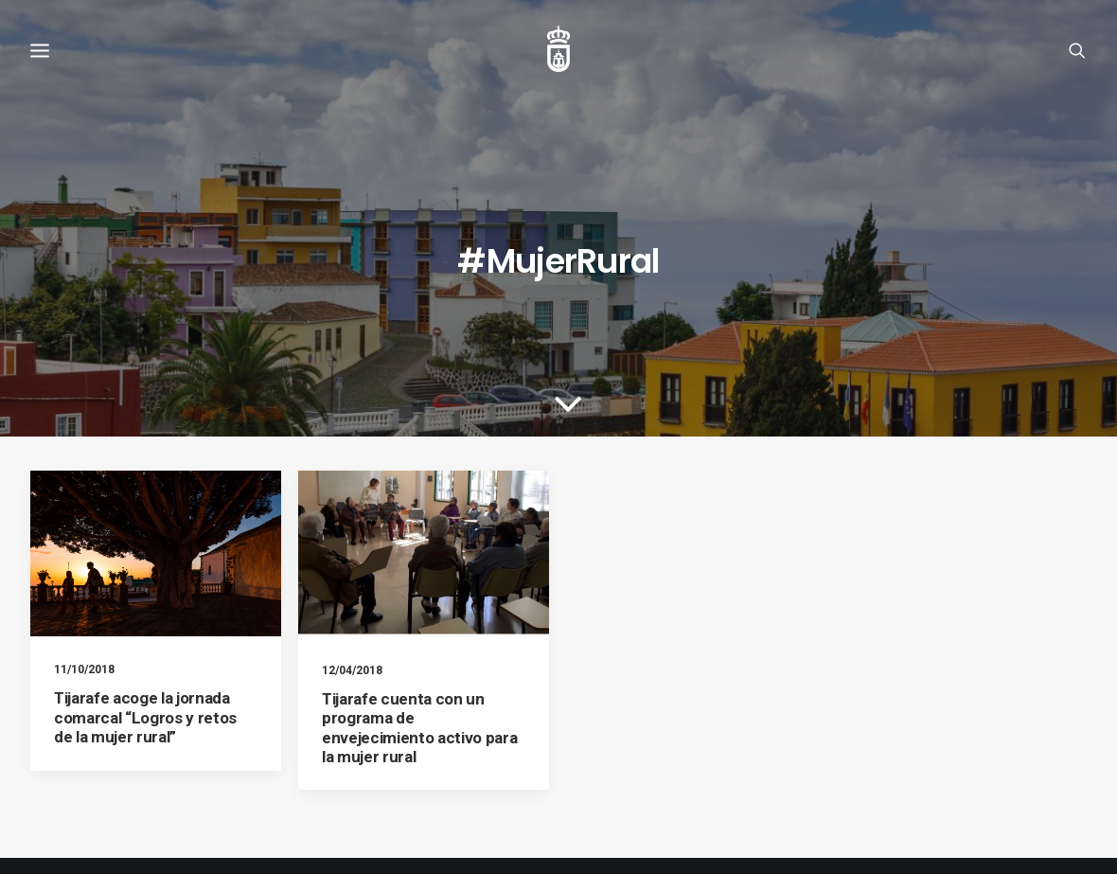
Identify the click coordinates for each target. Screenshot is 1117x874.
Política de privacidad (270, 799)
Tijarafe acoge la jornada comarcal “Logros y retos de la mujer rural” (145, 622)
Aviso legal (60, 799)
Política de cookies (151, 799)
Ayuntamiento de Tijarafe (98, 836)
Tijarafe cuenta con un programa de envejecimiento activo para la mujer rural (419, 632)
